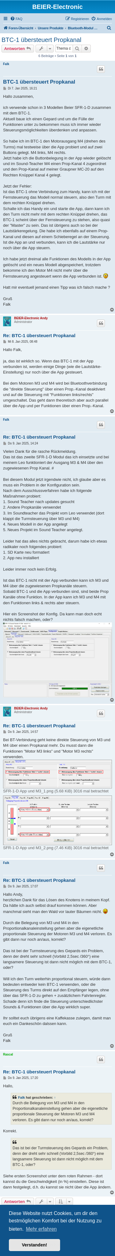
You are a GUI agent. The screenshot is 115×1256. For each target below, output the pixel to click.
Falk (6, 64)
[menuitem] (16, 19)
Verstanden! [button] (34, 1244)
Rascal (8, 1054)
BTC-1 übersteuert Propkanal (41, 39)
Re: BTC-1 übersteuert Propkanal (39, 335)
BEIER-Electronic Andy (31, 318)
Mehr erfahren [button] (41, 1229)
